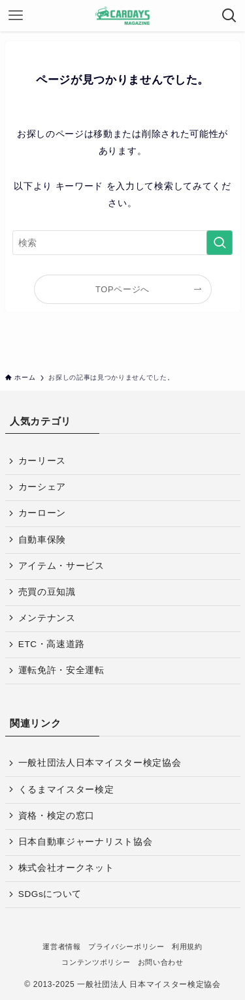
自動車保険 (42, 540)
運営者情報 (61, 946)
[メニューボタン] (15, 15)
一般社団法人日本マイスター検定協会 (99, 763)
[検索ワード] (122, 243)
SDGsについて (50, 894)
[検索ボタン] (229, 15)
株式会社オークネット (66, 868)
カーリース (42, 461)
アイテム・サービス (61, 566)
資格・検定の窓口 (56, 816)
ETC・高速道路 (51, 644)
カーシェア (42, 487)
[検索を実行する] (219, 243)
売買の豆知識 (47, 592)
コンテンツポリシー (95, 962)
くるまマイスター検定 (66, 790)
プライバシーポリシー (126, 946)
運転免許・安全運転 (61, 670)
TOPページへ (122, 289)
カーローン (42, 513)
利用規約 (187, 946)
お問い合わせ (161, 962)
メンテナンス (47, 618)
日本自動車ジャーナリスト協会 (85, 842)
